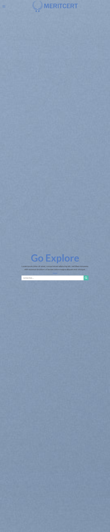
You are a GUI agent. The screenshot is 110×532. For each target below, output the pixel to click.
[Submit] (86, 277)
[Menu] (4, 6)
